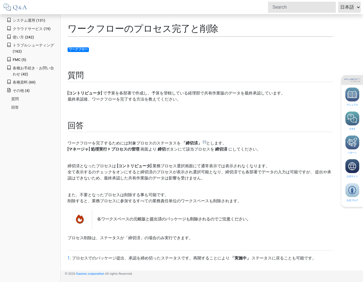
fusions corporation (90, 274)
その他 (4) (18, 90)
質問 (15, 99)
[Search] (302, 7)
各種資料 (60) (21, 81)
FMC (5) (16, 59)
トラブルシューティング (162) (30, 47)
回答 (15, 107)
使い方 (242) (20, 36)
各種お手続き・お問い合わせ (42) (30, 70)
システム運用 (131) (26, 20)
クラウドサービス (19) (29, 28)
